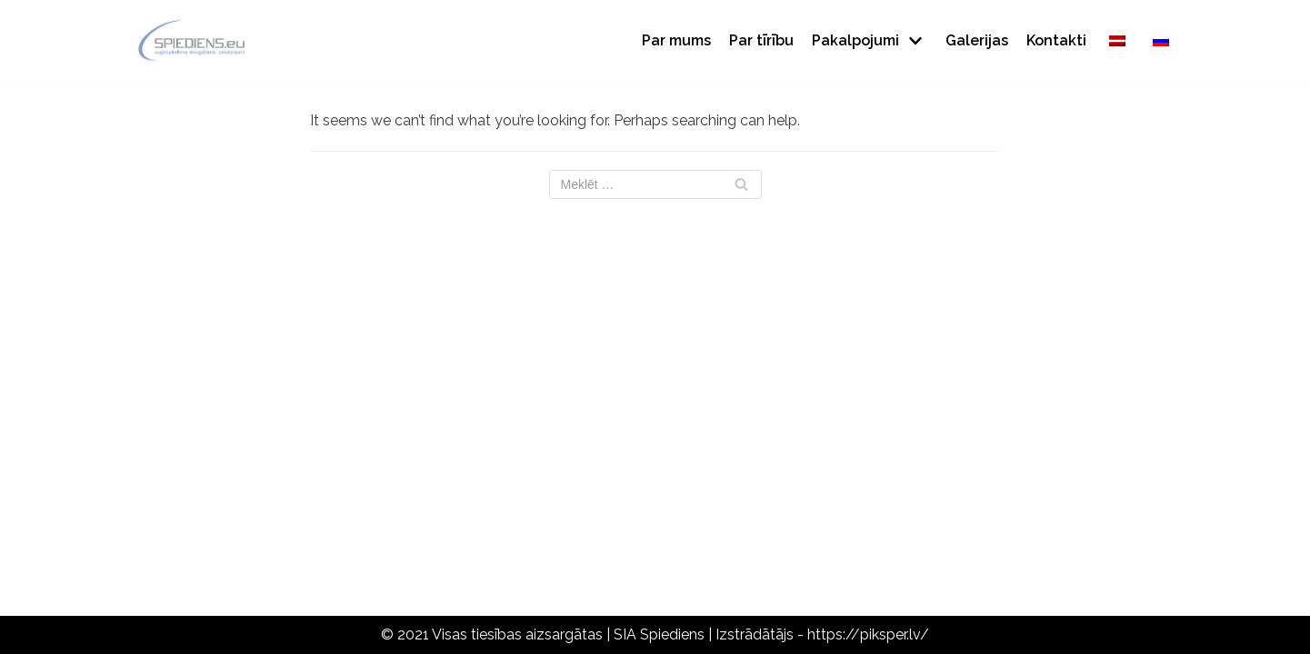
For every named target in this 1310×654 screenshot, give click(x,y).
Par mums (676, 40)
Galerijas (976, 40)
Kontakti (1056, 40)
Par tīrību (761, 40)
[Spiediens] (191, 41)
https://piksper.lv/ (868, 634)
